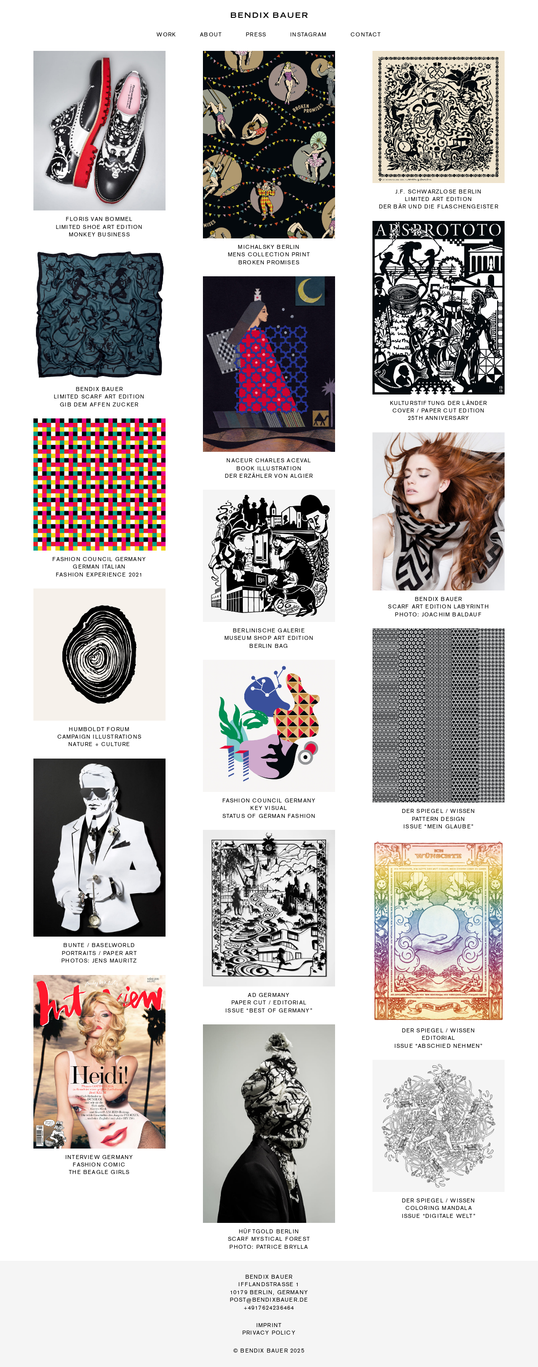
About (211, 34)
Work (166, 34)
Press (256, 34)
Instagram (308, 34)
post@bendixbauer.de (269, 1300)
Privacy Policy (269, 1333)
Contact (366, 34)
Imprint (269, 1325)
